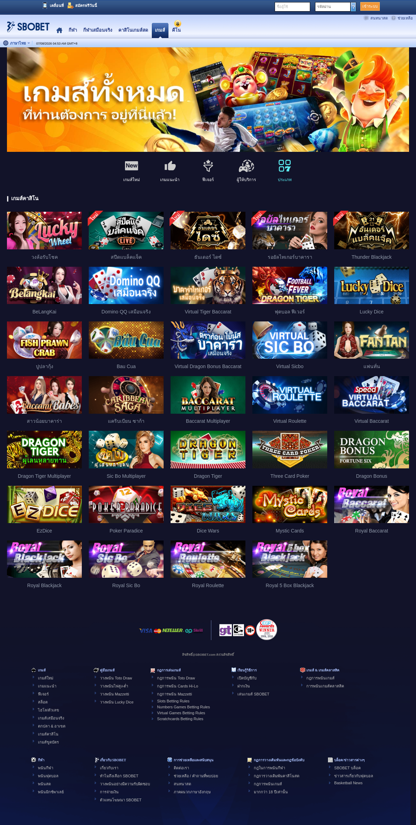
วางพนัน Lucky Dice (117, 702)
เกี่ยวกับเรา (109, 768)
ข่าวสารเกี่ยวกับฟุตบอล (353, 776)
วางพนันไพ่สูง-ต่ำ (114, 686)
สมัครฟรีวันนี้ (86, 5)
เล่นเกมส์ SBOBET (253, 694)
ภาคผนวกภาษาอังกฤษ (192, 792)
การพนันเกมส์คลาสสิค (325, 686)
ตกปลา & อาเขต (51, 726)
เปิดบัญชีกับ (247, 678)
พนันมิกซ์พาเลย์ (51, 792)
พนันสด (44, 784)
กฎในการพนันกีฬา (269, 768)
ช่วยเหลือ (405, 18)
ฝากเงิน (243, 686)
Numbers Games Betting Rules (183, 707)
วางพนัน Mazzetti (114, 694)
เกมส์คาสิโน (48, 734)
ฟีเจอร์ (43, 694)
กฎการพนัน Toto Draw (176, 678)
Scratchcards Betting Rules (180, 719)
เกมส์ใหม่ (45, 678)
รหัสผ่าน (324, 7)
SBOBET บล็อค (347, 768)
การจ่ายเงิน (109, 792)
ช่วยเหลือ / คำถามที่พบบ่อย (196, 776)
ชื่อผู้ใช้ (282, 7)
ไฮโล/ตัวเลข (48, 710)
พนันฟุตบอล (48, 776)
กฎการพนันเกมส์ (320, 678)
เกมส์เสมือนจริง (51, 718)
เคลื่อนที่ (57, 5)
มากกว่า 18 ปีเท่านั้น (271, 792)
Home (59, 30)
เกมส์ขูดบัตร (48, 742)
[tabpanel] (208, 100)
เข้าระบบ (370, 6)
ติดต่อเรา (181, 768)
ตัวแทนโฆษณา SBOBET (121, 800)
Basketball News (348, 783)
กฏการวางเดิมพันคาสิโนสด (276, 776)
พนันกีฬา (45, 768)
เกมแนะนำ (47, 686)
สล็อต (43, 702)
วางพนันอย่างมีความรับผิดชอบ (125, 784)
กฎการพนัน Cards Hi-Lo (177, 686)
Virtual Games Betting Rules (181, 713)
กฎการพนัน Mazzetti (174, 694)
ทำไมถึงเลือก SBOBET (119, 776)
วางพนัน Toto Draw (116, 678)
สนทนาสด (379, 18)
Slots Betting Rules (173, 701)
